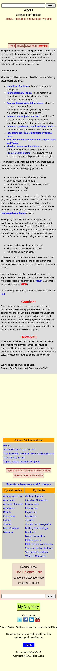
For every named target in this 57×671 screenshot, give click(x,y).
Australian (9, 508)
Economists (32, 504)
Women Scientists (35, 556)
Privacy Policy (7, 627)
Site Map (20, 627)
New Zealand (11, 528)
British (7, 512)
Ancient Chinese (13, 504)
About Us (31, 627)
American (8, 500)
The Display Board (14, 457)
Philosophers (33, 540)
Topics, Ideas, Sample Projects (21, 461)
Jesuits (29, 520)
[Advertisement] (28, 31)
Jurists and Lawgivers (38, 524)
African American (13, 496)
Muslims (30, 532)
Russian (8, 532)
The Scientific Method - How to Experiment (28, 453)
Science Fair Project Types (19, 449)
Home (6, 445)
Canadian (9, 516)
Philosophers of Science (39, 544)
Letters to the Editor (47, 627)
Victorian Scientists (36, 552)
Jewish (7, 524)
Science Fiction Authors (39, 548)
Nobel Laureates (35, 536)
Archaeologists (34, 496)
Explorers (30, 512)
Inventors (30, 516)
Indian (6, 520)
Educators (31, 508)
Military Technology (36, 528)
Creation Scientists (36, 500)
